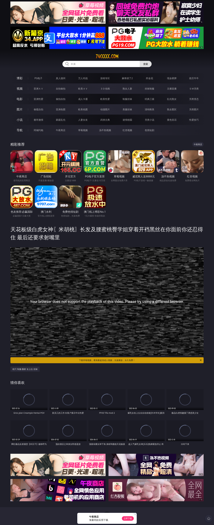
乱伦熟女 (172, 99)
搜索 (145, 64)
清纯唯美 (149, 109)
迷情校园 (127, 119)
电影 (20, 99)
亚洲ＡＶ (38, 88)
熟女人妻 (127, 88)
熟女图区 (172, 109)
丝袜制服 (149, 88)
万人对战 (83, 78)
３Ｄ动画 (105, 88)
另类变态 (194, 99)
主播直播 (172, 88)
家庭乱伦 (60, 119)
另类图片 (194, 109)
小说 (20, 120)
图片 (20, 109)
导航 (20, 130)
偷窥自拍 (38, 109)
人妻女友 (83, 119)
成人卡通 (83, 99)
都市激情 (38, 119)
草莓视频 (83, 130)
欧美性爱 (105, 99)
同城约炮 (38, 130)
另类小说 (149, 119)
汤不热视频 (105, 130)
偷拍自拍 (60, 99)
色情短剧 (149, 130)
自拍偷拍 (60, 88)
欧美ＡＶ (83, 88)
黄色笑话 (172, 119)
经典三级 (149, 99)
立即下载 (128, 518)
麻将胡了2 (127, 78)
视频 (20, 89)
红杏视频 (127, 130)
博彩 (20, 78)
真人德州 (60, 78)
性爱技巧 (194, 119)
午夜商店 (60, 130)
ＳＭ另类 (194, 88)
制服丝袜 (127, 99)
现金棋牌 (172, 78)
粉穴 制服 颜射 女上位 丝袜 (25, 369)
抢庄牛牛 (194, 78)
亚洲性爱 (38, 99)
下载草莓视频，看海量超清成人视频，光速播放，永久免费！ (140, 360)
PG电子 (38, 78)
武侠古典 (105, 119)
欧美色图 (83, 109)
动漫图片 (105, 109)
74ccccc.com (107, 56)
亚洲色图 (60, 109)
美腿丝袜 (127, 109)
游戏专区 (105, 78)
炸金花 (149, 78)
